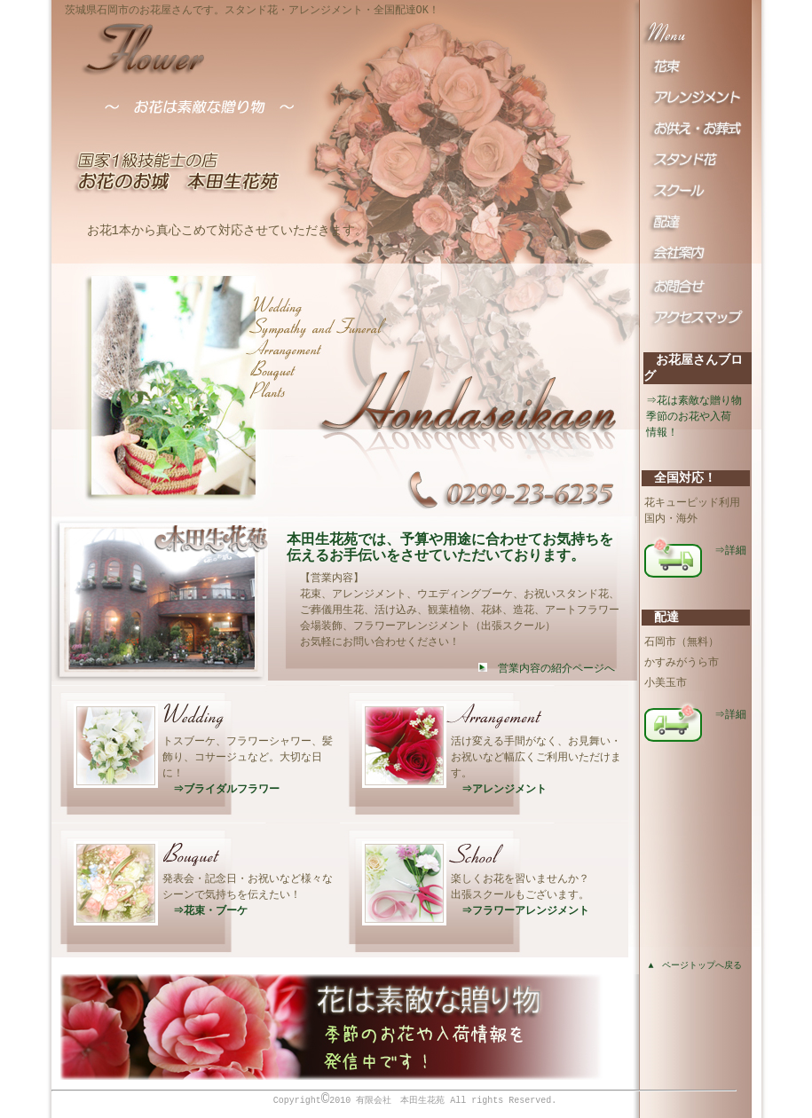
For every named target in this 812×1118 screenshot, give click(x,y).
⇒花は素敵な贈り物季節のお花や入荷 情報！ (695, 416)
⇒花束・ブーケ (205, 909)
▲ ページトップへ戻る (696, 966)
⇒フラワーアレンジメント (521, 909)
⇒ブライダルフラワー (221, 788)
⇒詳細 (731, 549)
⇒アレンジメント (499, 788)
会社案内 (695, 265)
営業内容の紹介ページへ (546, 668)
